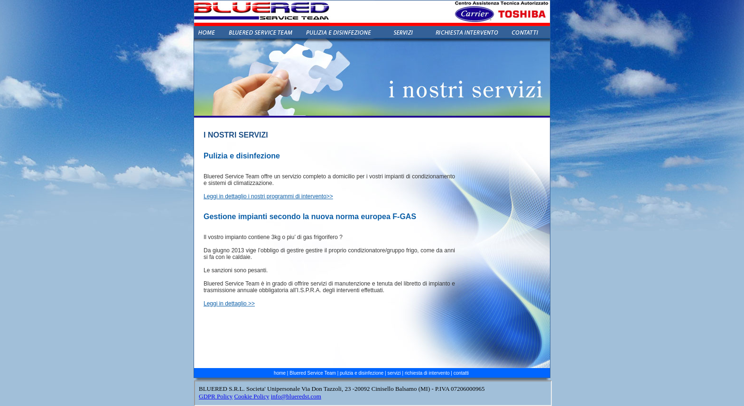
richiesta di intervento (427, 373)
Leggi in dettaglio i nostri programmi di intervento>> (268, 196)
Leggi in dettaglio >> (229, 303)
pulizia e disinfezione (361, 373)
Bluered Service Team (312, 373)
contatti (461, 373)
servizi (394, 373)
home (280, 373)
